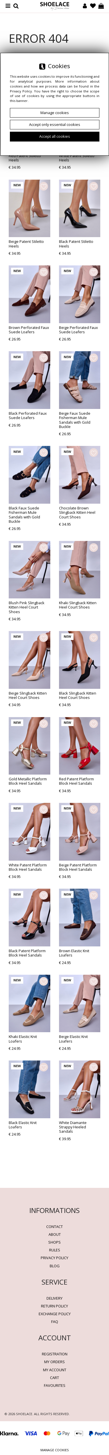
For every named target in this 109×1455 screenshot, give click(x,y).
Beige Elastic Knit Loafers (73, 1038)
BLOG (55, 1265)
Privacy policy (54, 1257)
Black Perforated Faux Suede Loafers (28, 415)
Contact (54, 1226)
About (55, 1234)
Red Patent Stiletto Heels (25, 158)
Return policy (54, 1306)
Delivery (54, 1298)
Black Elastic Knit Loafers (23, 1125)
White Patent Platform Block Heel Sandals (28, 867)
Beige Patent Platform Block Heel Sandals (78, 867)
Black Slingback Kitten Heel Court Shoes (77, 695)
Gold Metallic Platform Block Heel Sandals (28, 781)
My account (54, 1369)
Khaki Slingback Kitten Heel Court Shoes (78, 605)
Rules (54, 1250)
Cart (54, 1377)
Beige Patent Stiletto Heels (26, 243)
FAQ (54, 1321)
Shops (54, 1242)
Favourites (54, 1385)
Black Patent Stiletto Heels (76, 243)
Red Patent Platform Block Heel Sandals (76, 781)
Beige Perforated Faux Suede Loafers (78, 329)
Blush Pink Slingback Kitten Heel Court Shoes (26, 607)
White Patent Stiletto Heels (76, 158)
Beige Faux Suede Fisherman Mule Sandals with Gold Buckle (74, 420)
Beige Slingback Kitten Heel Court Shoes (28, 695)
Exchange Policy (55, 1313)
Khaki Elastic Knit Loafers (23, 1038)
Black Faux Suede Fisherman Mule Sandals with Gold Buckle (24, 514)
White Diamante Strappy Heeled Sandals (73, 1127)
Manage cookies (54, 1450)
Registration (54, 1354)
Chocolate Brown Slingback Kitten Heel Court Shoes (77, 512)
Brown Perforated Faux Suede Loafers (29, 329)
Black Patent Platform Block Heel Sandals (27, 953)
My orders (54, 1361)
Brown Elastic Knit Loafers (74, 953)
